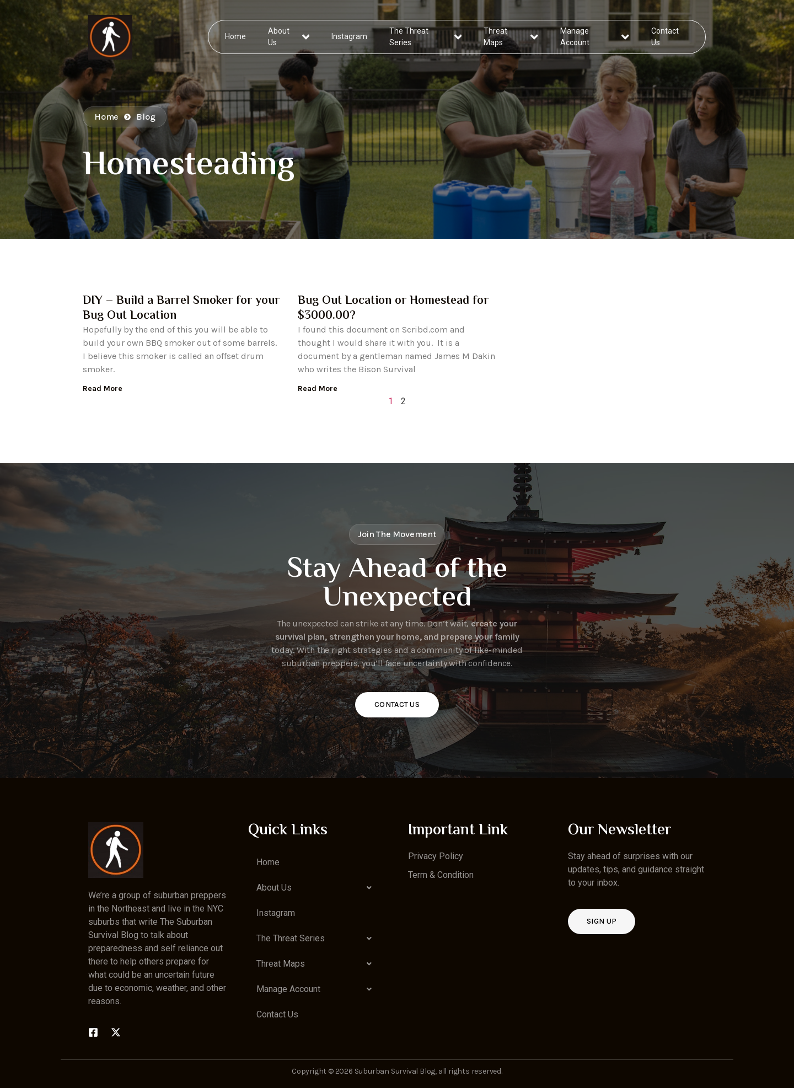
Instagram (350, 36)
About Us (289, 36)
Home (236, 36)
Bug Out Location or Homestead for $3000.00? (393, 308)
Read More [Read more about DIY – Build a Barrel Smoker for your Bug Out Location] (102, 388)
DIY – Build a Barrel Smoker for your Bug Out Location (181, 308)
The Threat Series (426, 36)
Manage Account (594, 36)
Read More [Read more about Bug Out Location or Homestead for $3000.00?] (317, 388)
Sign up (601, 921)
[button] (317, 888)
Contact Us (664, 36)
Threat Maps (511, 36)
